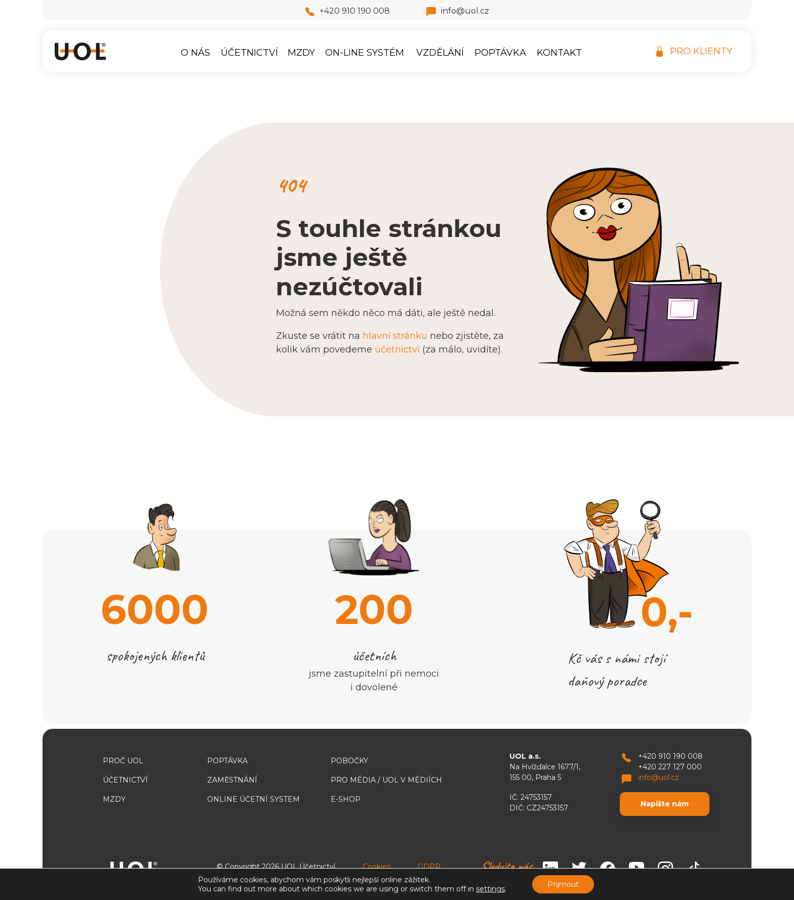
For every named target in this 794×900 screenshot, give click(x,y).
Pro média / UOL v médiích (386, 780)
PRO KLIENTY (694, 51)
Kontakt (559, 52)
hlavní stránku (395, 335)
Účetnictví (249, 52)
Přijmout (563, 884)
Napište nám (665, 803)
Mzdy (301, 52)
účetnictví (397, 349)
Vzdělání (440, 52)
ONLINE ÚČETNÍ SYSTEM (253, 799)
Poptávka (500, 52)
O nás (195, 52)
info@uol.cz (457, 11)
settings (490, 888)
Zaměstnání (232, 780)
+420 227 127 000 (670, 766)
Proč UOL (123, 760)
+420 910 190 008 (347, 11)
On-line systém (364, 52)
